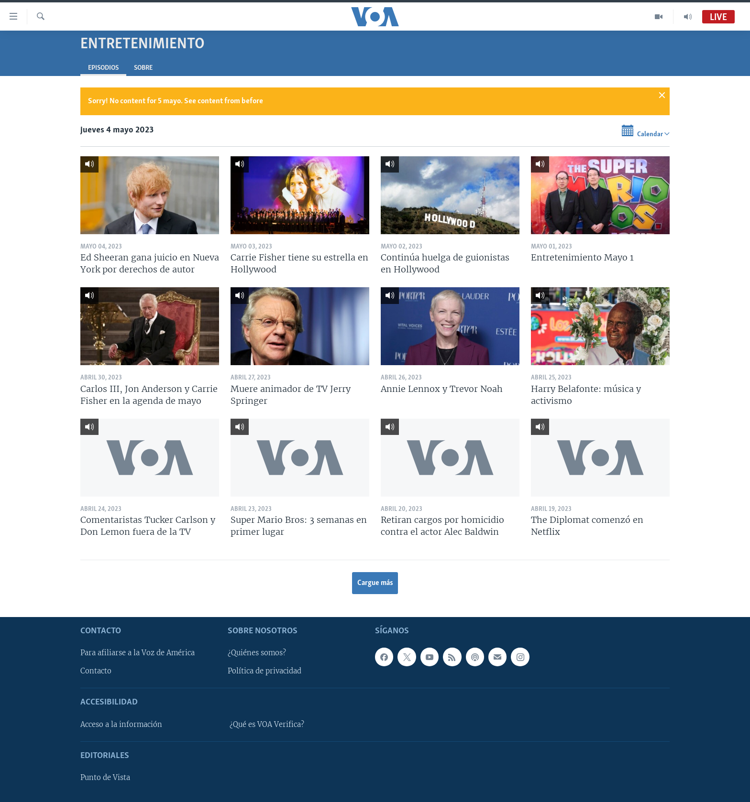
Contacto (95, 671)
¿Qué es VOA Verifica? (267, 724)
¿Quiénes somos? (257, 653)
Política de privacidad (264, 671)
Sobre (143, 68)
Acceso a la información (121, 724)
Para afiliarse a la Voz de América (137, 653)
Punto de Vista (105, 777)
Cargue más (375, 583)
